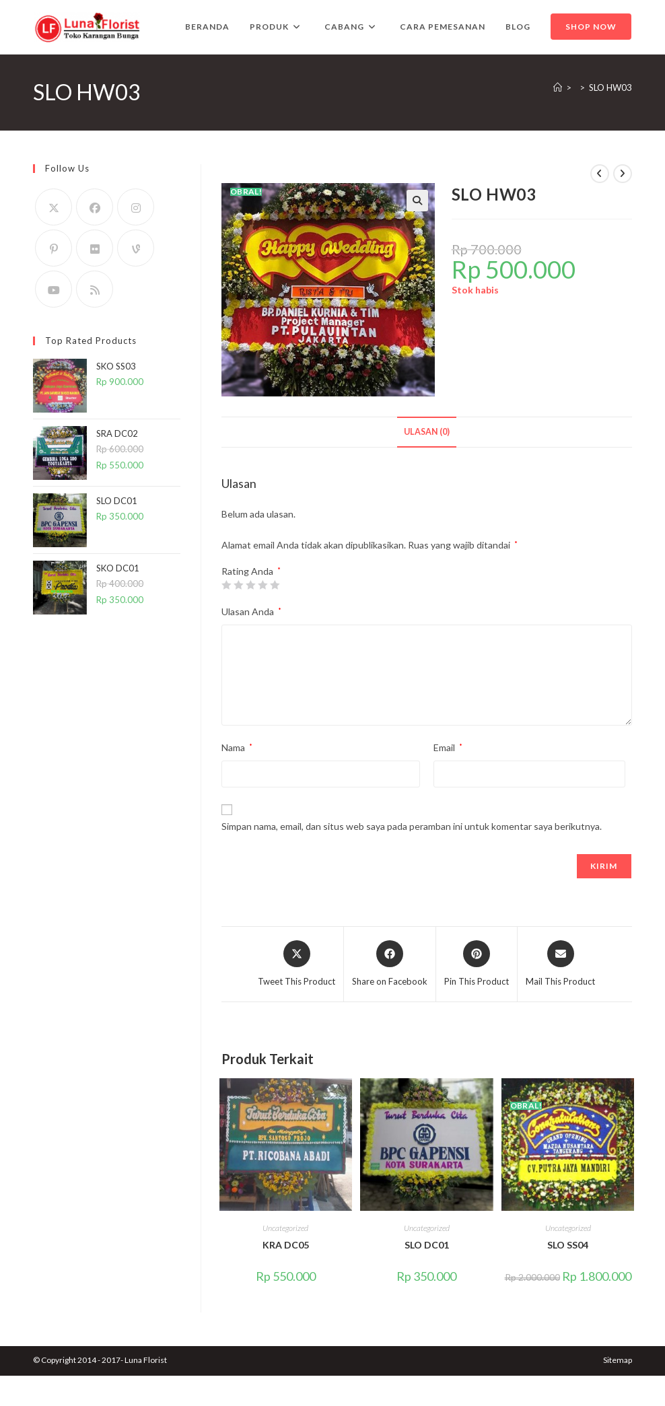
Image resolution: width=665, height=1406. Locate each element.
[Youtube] (53, 289)
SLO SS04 (567, 1245)
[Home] (557, 87)
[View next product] (622, 173)
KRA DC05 (285, 1245)
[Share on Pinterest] (476, 964)
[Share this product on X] (296, 964)
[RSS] (94, 289)
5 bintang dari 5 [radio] (274, 585)
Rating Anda (251, 571)
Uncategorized (285, 1228)
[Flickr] (94, 248)
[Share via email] (560, 964)
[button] (417, 200)
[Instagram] (135, 206)
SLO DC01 (427, 1245)
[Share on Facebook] (389, 964)
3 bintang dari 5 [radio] (250, 585)
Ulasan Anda (251, 611)
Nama (236, 747)
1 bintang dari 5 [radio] (226, 585)
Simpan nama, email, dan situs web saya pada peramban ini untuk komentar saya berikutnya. (411, 826)
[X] (53, 206)
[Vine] (135, 248)
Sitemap (617, 1360)
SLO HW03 (610, 87)
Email (447, 747)
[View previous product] (599, 173)
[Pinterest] (53, 248)
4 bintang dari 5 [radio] (262, 585)
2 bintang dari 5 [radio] (238, 585)
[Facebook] (94, 206)
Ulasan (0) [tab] (427, 432)
